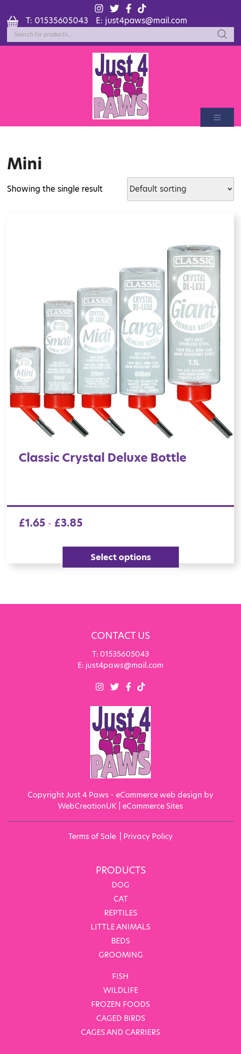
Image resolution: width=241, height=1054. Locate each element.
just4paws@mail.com (146, 20)
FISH (120, 975)
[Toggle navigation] (217, 116)
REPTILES (120, 912)
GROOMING (121, 954)
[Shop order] (180, 189)
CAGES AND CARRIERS (120, 1031)
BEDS (120, 940)
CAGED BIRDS (120, 1017)
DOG (120, 884)
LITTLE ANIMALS (120, 926)
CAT (120, 898)
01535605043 (61, 20)
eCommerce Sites (152, 805)
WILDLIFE (120, 989)
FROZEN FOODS (120, 1003)
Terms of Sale (92, 835)
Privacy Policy (148, 835)
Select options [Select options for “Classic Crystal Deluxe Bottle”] (121, 556)
